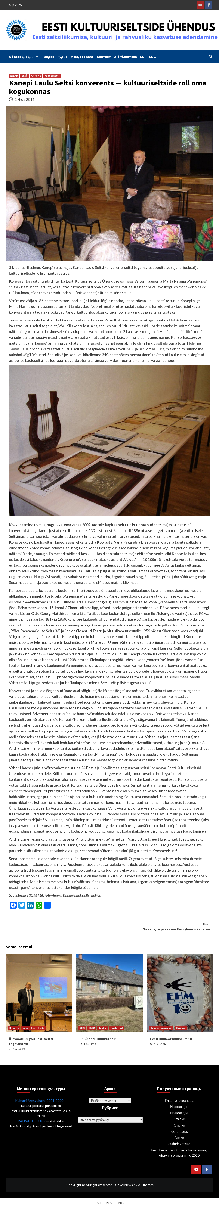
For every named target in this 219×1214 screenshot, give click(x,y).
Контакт (104, 57)
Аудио (63, 57)
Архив (14, 75)
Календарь (179, 1131)
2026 (82, 1028)
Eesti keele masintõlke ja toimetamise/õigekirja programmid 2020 (179, 1152)
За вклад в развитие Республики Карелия (160, 926)
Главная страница (179, 1100)
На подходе (179, 1107)
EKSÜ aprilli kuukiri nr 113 (99, 1039)
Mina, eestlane (82, 57)
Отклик (36, 75)
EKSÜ (24, 75)
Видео (49, 57)
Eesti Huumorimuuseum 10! (171, 1039)
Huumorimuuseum (161, 1028)
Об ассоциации (25, 57)
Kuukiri (102, 1028)
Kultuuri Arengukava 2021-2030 (39, 1100)
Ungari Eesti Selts (33, 1028)
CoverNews (124, 1185)
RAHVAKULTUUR (32, 1121)
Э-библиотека (125, 57)
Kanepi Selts (52, 75)
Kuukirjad (117, 1028)
